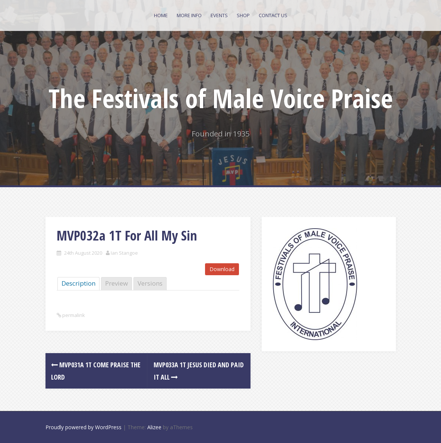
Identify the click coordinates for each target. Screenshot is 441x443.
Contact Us (273, 15)
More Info (189, 15)
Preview (116, 283)
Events (219, 15)
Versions (150, 283)
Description (78, 283)
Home (161, 15)
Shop (243, 15)
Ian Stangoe (124, 252)
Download (222, 269)
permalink (73, 315)
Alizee (154, 427)
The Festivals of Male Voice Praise (220, 98)
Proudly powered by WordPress (83, 427)
